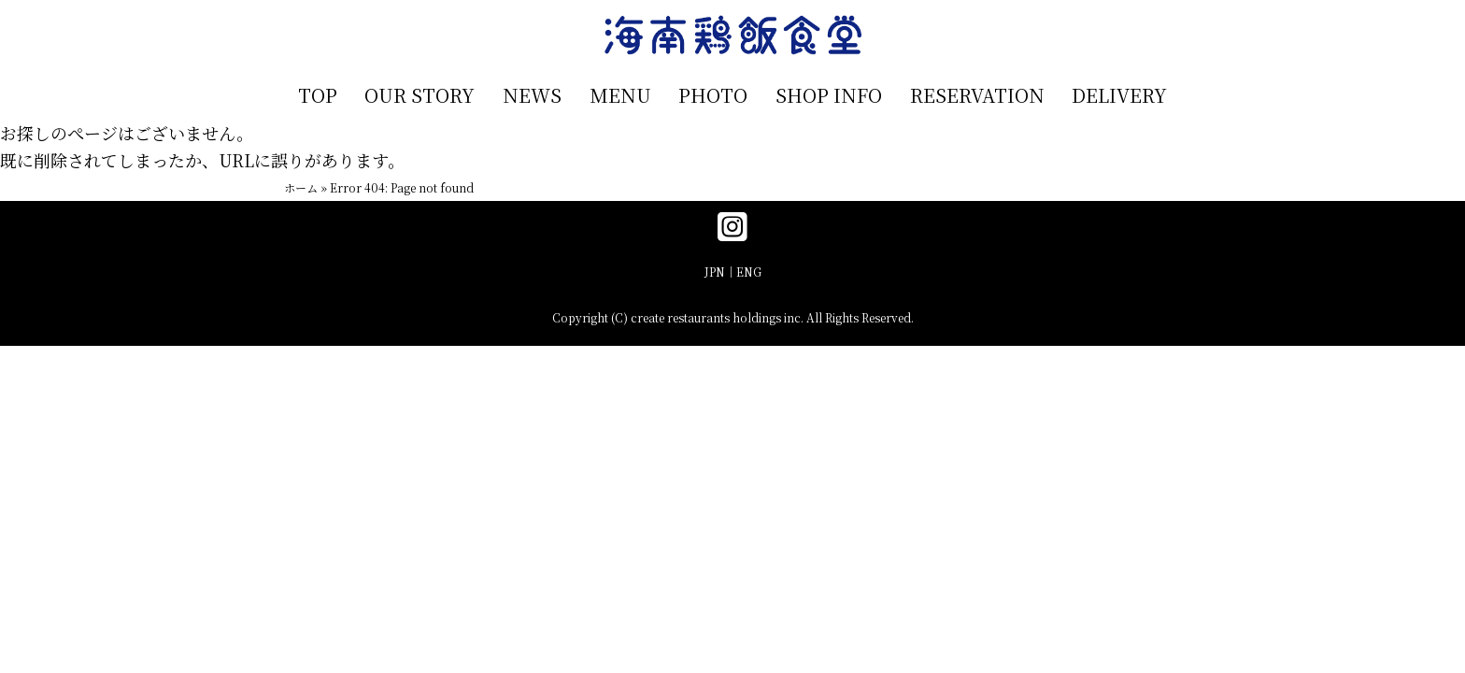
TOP (317, 94)
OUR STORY (419, 94)
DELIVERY (1119, 94)
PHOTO (712, 94)
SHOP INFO (828, 94)
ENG (748, 271)
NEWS (532, 94)
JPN (714, 271)
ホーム (301, 187)
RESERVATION (977, 94)
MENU (620, 94)
